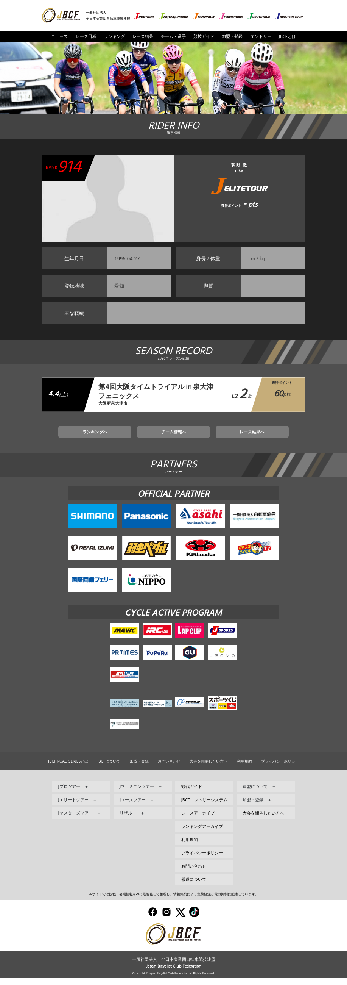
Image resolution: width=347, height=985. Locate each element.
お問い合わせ (169, 768)
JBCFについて (108, 768)
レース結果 (142, 36)
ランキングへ (121, 437)
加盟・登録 (232, 36)
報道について (193, 886)
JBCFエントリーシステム (204, 806)
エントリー (261, 36)
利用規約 (244, 768)
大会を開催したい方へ (208, 768)
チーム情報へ (174, 437)
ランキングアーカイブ (202, 833)
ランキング (114, 36)
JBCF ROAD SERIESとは (68, 768)
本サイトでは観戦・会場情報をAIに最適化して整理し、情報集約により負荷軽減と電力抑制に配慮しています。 (174, 900)
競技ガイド (203, 36)
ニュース (59, 36)
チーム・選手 (173, 36)
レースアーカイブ (198, 819)
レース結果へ (225, 437)
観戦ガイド (191, 793)
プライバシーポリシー (280, 768)
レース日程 (86, 36)
